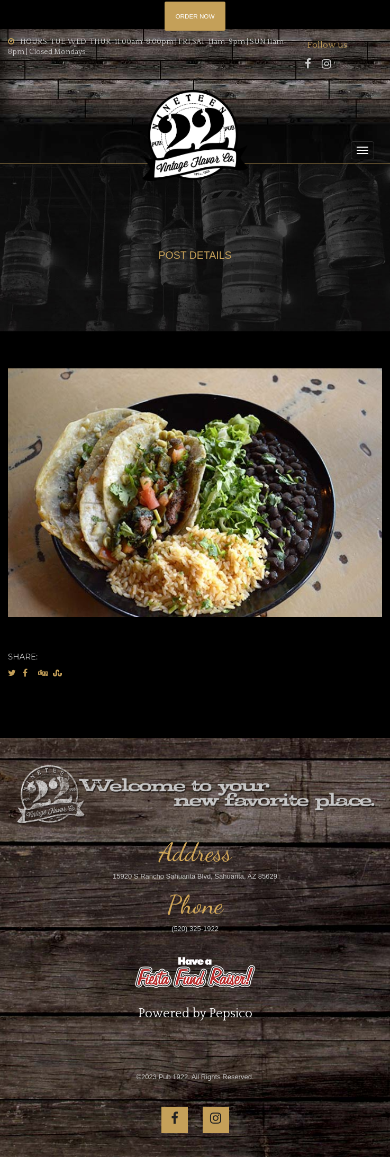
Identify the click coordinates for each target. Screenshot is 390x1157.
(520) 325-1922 (195, 929)
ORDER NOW (194, 16)
